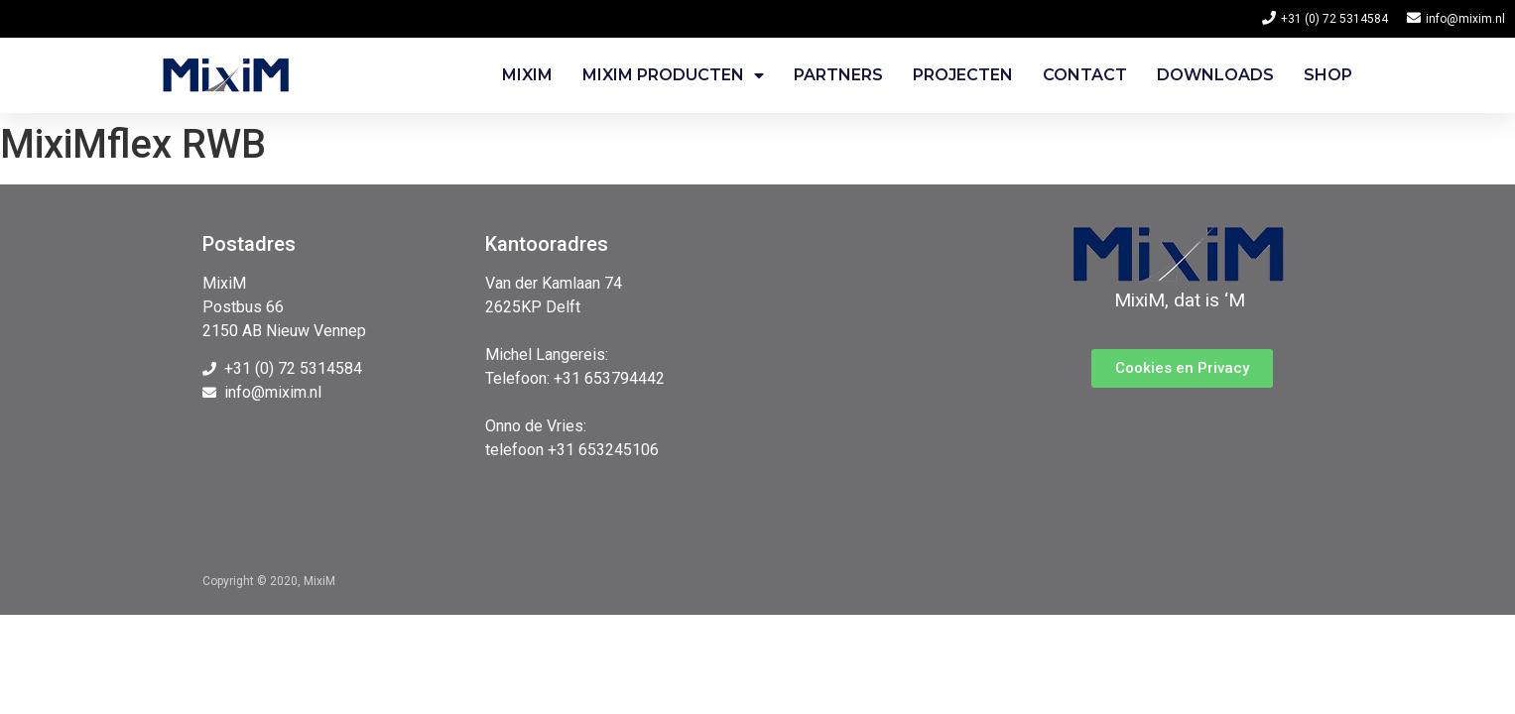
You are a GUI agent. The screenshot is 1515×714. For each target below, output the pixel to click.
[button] (1182, 368)
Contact (1085, 74)
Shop (1328, 74)
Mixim (527, 74)
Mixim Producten (673, 76)
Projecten (963, 74)
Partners (838, 74)
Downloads (1215, 74)
